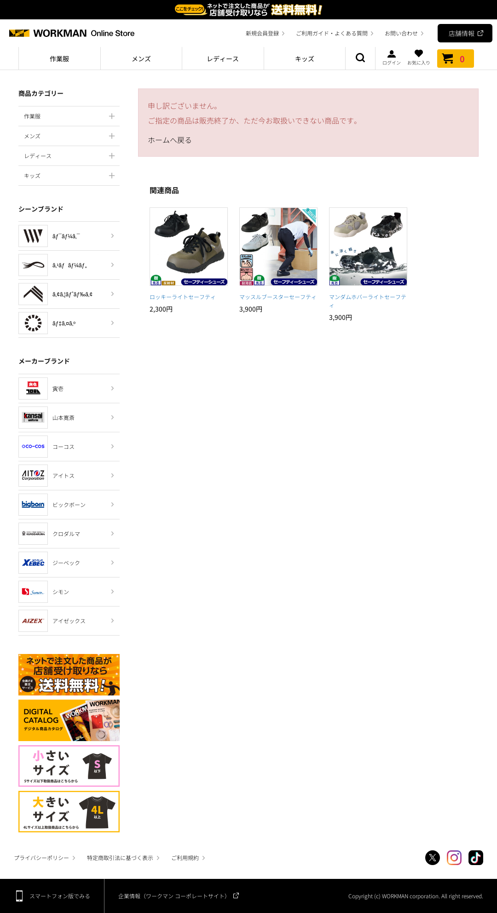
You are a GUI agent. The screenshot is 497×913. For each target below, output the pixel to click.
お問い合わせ (401, 33)
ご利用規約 (185, 857)
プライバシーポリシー (41, 857)
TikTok (475, 857)
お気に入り (418, 57)
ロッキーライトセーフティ (183, 296)
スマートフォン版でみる (59, 896)
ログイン (391, 57)
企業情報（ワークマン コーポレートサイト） (174, 896)
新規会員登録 (262, 33)
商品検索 (360, 58)
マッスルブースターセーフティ (278, 296)
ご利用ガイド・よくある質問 (332, 33)
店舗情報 (461, 33)
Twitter (432, 857)
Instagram (454, 857)
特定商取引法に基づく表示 (120, 857)
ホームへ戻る (170, 139)
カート (455, 59)
